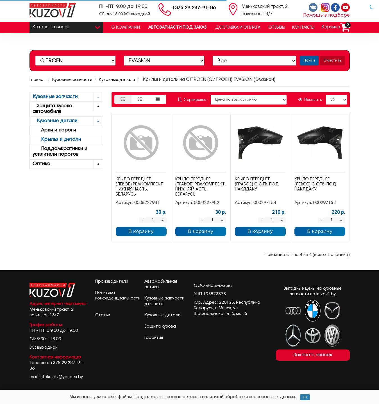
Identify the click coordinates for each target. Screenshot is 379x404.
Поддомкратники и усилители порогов (60, 151)
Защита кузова (160, 326)
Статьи (102, 315)
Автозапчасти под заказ (177, 27)
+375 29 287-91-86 (194, 8)
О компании (125, 27)
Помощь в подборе (326, 15)
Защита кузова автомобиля (68, 108)
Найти (309, 61)
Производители (111, 281)
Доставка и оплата (237, 27)
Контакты (303, 27)
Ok (305, 397)
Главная (37, 80)
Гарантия (153, 337)
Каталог (66, 26)
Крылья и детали (57, 139)
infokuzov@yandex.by (61, 377)
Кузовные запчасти (72, 80)
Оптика (68, 164)
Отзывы (276, 27)
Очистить (332, 61)
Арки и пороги (54, 130)
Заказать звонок (312, 355)
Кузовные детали (117, 80)
